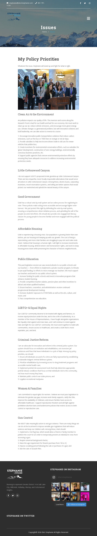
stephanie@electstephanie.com (21, 3)
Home (44, 32)
